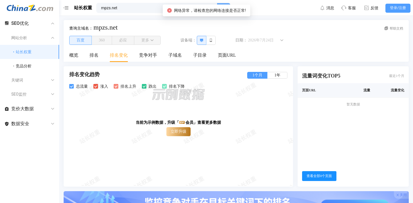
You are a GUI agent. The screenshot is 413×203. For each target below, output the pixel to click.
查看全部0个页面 (319, 176)
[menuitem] (74, 55)
